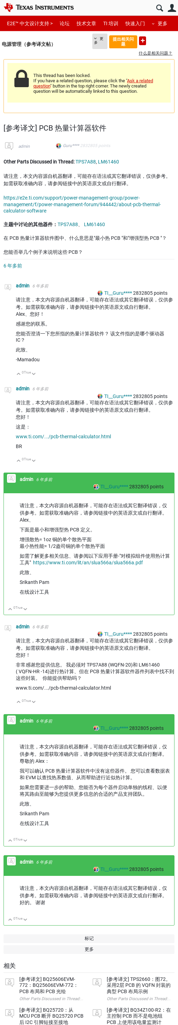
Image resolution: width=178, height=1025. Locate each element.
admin (24, 146)
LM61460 (108, 162)
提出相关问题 (123, 41)
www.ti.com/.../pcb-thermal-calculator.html (63, 436)
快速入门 (135, 23)
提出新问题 (142, 40)
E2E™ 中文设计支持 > (30, 23)
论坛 (65, 23)
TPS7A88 (85, 162)
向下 (34, 374)
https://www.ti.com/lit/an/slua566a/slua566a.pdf (88, 562)
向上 (19, 374)
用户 (172, 8)
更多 (162, 23)
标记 (89, 938)
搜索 (159, 8)
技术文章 (86, 23)
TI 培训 (110, 23)
